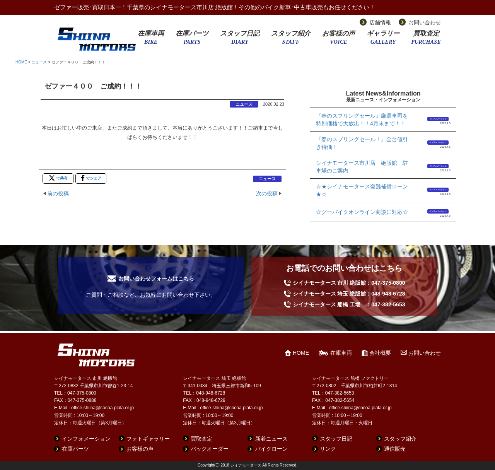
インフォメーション (438, 119)
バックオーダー (210, 449)
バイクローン (271, 449)
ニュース (39, 62)
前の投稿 (58, 193)
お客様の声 (338, 40)
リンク (328, 449)
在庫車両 (151, 40)
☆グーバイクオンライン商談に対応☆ (362, 212)
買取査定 (426, 40)
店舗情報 (380, 22)
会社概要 (380, 353)
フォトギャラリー (148, 439)
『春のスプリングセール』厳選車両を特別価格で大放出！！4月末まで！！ (362, 119)
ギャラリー (383, 40)
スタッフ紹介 (291, 40)
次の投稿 (267, 193)
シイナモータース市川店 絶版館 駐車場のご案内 (362, 167)
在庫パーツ (192, 40)
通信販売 (395, 449)
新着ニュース (271, 439)
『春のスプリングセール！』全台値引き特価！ (362, 143)
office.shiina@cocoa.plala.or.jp (102, 407)
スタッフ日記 (239, 40)
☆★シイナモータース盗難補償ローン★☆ (362, 190)
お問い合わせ (424, 22)
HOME (21, 62)
